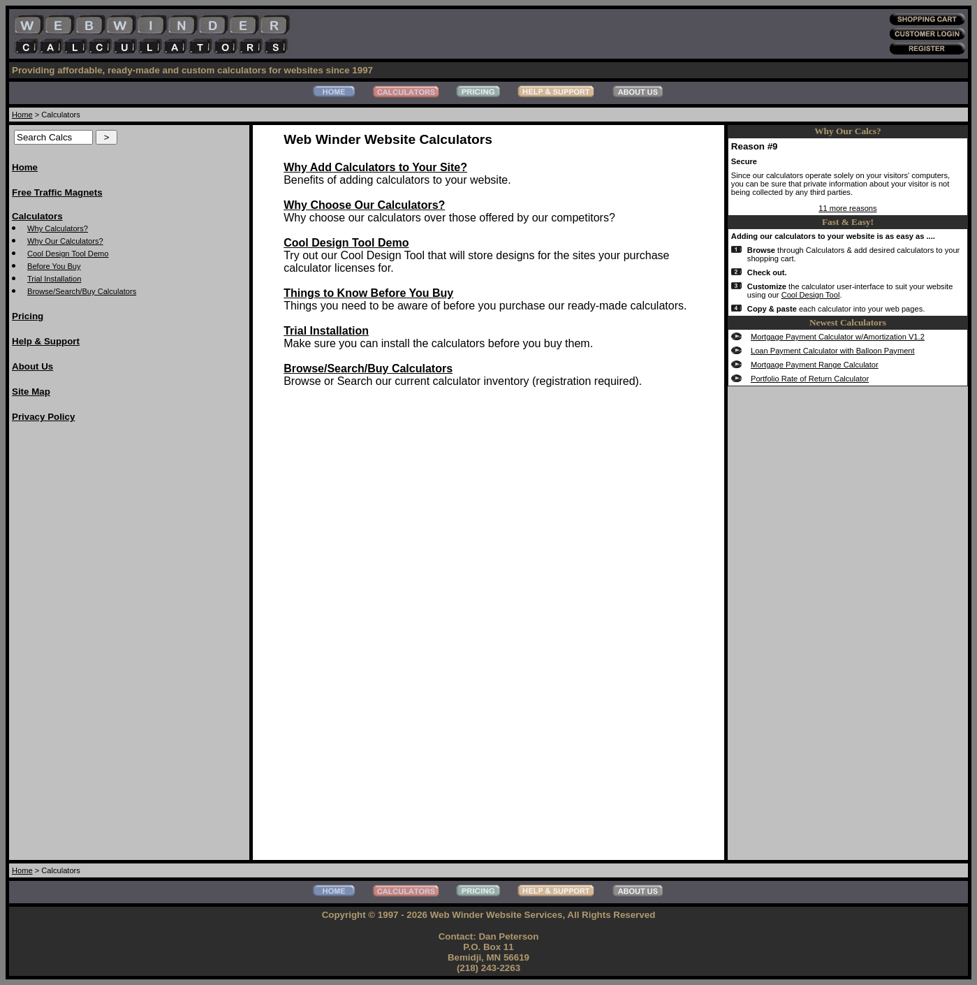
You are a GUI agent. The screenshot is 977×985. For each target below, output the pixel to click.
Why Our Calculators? (65, 241)
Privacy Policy (43, 416)
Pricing (27, 316)
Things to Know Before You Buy (368, 293)
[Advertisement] (68, 644)
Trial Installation (54, 279)
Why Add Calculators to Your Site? (375, 167)
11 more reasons (847, 208)
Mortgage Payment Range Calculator (815, 364)
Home (22, 114)
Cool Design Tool (810, 295)
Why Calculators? (57, 228)
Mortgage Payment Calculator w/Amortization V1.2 (838, 337)
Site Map (31, 391)
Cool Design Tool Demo (68, 253)
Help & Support (46, 341)
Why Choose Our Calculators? (364, 205)
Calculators (37, 216)
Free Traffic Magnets (57, 192)
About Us (32, 366)
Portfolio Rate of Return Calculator (810, 378)
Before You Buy (54, 266)
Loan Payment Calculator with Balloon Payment (833, 350)
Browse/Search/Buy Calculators (81, 291)
